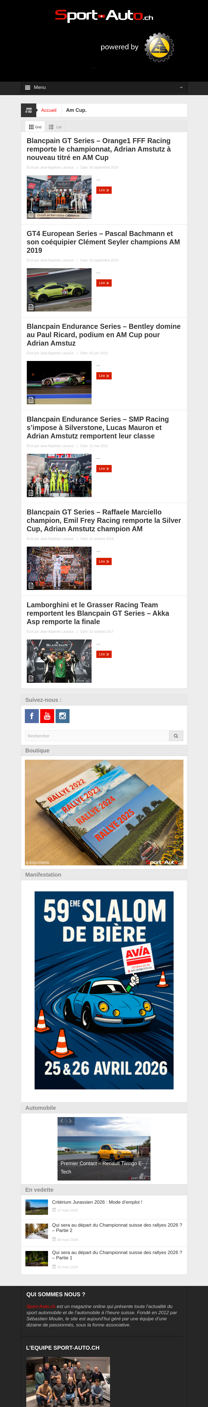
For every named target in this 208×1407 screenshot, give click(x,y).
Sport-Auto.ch (41, 1139)
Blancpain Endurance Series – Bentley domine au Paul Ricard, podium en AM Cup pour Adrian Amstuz (61, 332)
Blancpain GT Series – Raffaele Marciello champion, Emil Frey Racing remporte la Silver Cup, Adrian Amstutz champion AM (62, 465)
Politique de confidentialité (54, 1342)
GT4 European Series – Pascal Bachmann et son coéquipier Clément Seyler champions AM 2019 (141, 202)
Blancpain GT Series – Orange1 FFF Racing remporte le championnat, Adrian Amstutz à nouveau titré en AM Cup (58, 206)
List (58, 126)
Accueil (49, 110)
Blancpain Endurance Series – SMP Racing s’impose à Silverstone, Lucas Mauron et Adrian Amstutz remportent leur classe (145, 335)
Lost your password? (47, 1319)
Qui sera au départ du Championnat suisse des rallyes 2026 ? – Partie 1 (117, 1087)
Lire (33, 252)
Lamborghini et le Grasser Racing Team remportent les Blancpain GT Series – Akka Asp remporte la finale (143, 462)
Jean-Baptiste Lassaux (77, 240)
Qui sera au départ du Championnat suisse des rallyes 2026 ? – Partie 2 (117, 1060)
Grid (35, 126)
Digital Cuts (150, 1394)
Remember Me (69, 1306)
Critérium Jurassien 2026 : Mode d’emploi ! (97, 1034)
